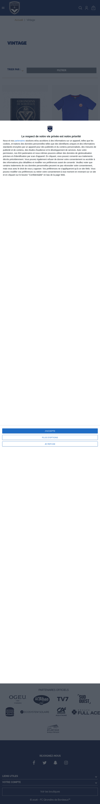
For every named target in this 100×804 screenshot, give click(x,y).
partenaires (20, 141)
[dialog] (50, 402)
